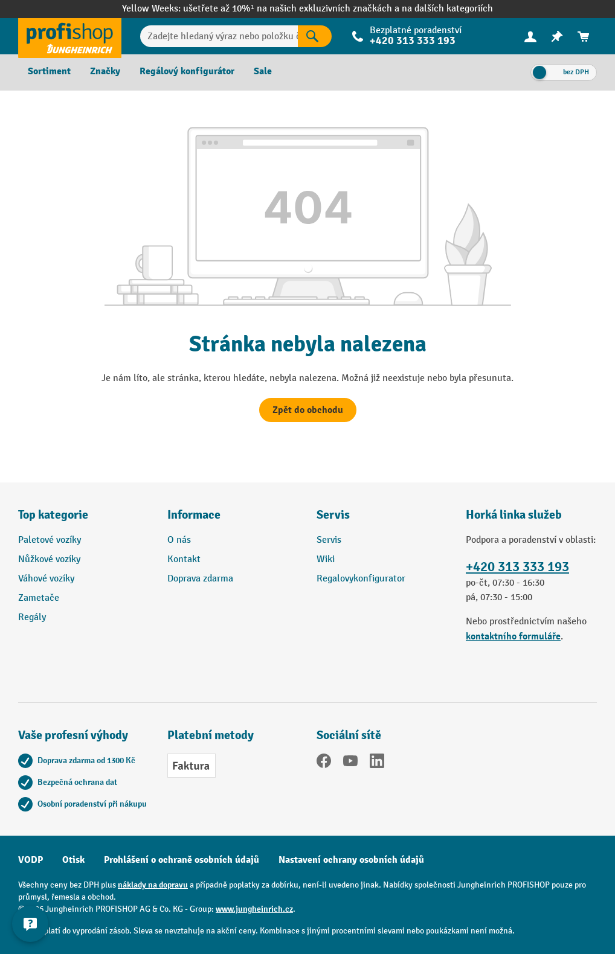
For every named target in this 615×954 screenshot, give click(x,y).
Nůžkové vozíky (49, 559)
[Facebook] (324, 763)
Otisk (73, 860)
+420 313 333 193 (413, 41)
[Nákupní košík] (583, 36)
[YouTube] (350, 763)
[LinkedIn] (377, 763)
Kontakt (184, 559)
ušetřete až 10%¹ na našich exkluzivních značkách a (292, 8)
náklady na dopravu (153, 885)
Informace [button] (194, 514)
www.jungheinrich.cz (254, 909)
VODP (30, 860)
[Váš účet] (530, 36)
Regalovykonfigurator (361, 578)
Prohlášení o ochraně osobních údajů (181, 860)
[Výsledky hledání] (315, 36)
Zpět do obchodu (307, 410)
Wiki (326, 559)
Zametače (38, 598)
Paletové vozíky (49, 540)
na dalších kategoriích (447, 8)
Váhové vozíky (46, 578)
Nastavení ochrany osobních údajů (351, 860)
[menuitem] (530, 36)
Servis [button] (333, 514)
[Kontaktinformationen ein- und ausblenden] (30, 924)
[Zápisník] (557, 36)
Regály (32, 617)
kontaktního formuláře (513, 636)
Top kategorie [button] (53, 514)
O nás (179, 540)
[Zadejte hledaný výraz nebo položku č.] (219, 36)
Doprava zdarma (200, 578)
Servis (329, 540)
